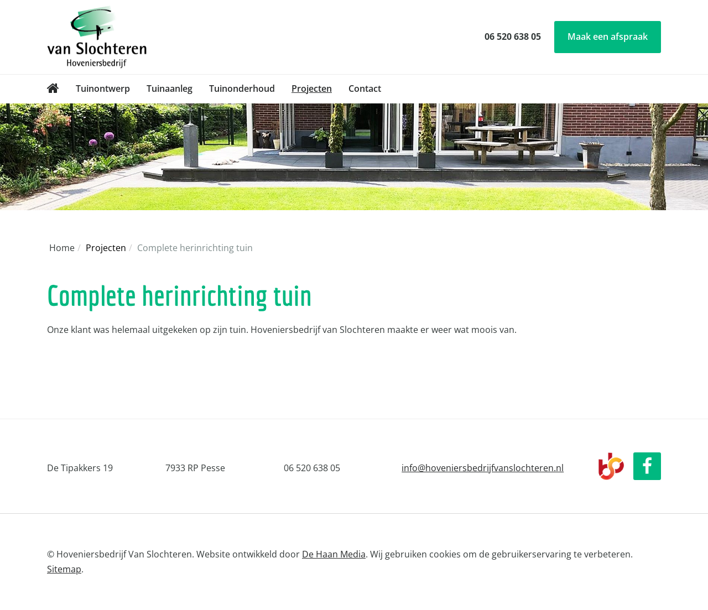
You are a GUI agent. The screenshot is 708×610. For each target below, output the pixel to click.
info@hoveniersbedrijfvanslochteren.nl (483, 468)
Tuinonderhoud (242, 88)
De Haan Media (334, 554)
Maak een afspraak (608, 36)
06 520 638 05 (513, 36)
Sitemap (64, 569)
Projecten (311, 88)
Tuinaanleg (169, 88)
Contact (364, 88)
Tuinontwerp (103, 88)
